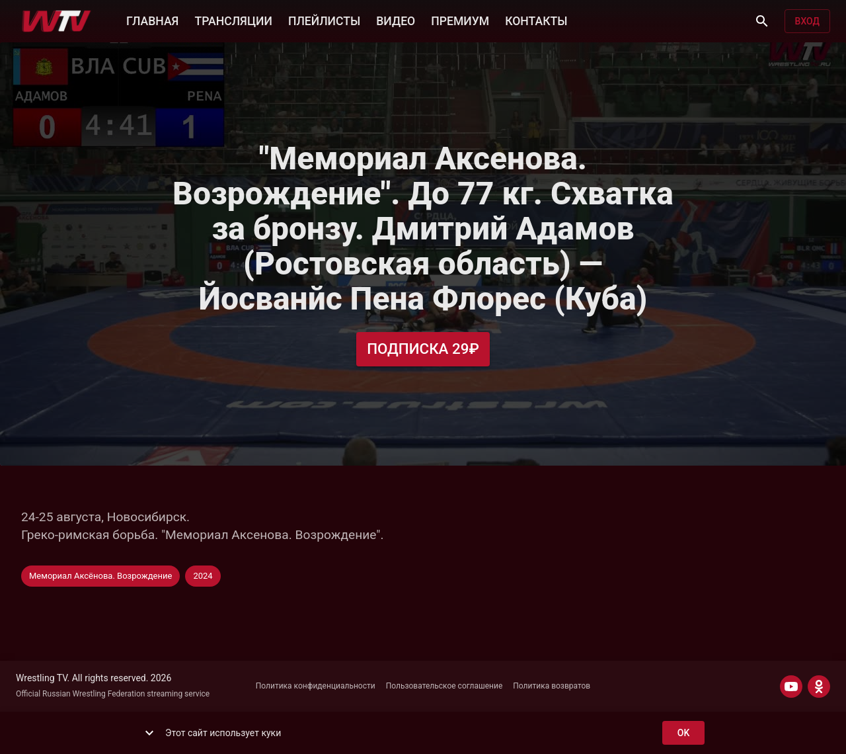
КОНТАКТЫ (536, 20)
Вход (807, 21)
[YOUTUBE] (791, 686)
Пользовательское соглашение (444, 686)
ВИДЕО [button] (395, 20)
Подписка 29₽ (423, 349)
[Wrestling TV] (56, 21)
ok (683, 733)
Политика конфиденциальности (315, 686)
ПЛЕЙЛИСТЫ (324, 20)
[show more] (149, 733)
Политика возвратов (551, 686)
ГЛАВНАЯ (152, 20)
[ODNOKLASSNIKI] (819, 686)
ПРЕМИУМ (460, 20)
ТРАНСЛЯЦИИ (233, 20)
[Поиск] (762, 21)
